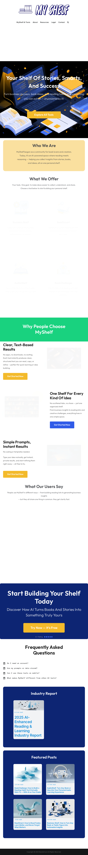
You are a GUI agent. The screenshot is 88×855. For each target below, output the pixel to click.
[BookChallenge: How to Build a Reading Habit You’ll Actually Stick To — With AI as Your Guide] (27, 765)
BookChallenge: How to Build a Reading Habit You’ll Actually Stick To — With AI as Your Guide (27, 790)
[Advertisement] (44, 39)
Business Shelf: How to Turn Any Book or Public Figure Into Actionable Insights (60, 825)
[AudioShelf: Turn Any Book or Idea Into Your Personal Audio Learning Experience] (60, 765)
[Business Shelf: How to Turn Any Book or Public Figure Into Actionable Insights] (60, 800)
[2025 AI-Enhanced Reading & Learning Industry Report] (28, 702)
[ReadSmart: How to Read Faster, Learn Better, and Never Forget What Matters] (27, 800)
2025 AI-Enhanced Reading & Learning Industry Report (28, 726)
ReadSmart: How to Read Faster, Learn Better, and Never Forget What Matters (27, 825)
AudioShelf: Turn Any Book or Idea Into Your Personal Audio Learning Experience (59, 790)
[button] (68, 22)
